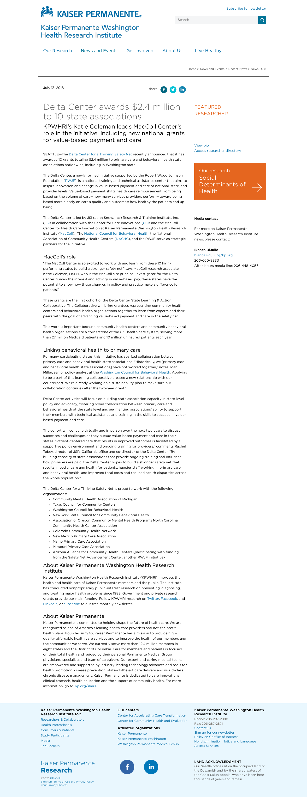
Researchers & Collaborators (62, 719)
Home (192, 68)
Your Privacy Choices (54, 785)
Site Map (46, 781)
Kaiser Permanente (132, 733)
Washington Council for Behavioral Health (135, 372)
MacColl (66, 233)
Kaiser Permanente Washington (142, 739)
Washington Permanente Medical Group (148, 744)
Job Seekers (50, 746)
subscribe (72, 604)
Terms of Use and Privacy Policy (74, 781)
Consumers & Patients (57, 730)
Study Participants (55, 735)
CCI (146, 223)
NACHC (122, 239)
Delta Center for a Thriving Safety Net (100, 154)
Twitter (153, 599)
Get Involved (140, 51)
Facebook (169, 599)
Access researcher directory (217, 151)
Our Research (57, 51)
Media (45, 740)
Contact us (202, 728)
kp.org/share (85, 686)
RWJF (70, 181)
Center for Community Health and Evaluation (152, 721)
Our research (214, 170)
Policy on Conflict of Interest (216, 737)
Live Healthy (208, 51)
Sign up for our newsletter (214, 732)
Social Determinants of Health (222, 184)
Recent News (237, 68)
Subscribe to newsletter (246, 8)
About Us (172, 51)
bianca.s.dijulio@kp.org (213, 255)
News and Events (99, 51)
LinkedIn (50, 604)
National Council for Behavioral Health (116, 233)
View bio (201, 145)
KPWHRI (55, 778)
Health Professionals (56, 725)
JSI (47, 223)
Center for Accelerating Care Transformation (152, 715)
